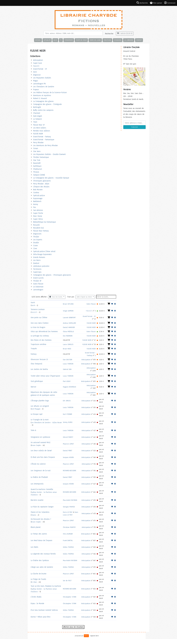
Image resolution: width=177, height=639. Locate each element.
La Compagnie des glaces (43, 101)
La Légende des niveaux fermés (43, 554)
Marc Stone (37, 216)
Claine (33, 515)
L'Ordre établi (36, 597)
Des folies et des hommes (41, 340)
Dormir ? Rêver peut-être (40, 617)
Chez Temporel (36, 363)
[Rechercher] (73, 33)
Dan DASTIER (67, 359)
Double (36, 242)
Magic (35, 80)
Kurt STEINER (67, 414)
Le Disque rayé (36, 414)
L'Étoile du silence (38, 464)
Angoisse (37, 75)
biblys (86, 636)
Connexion (170, 2)
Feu (34, 207)
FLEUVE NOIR (38, 133)
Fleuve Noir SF (39, 125)
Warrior (33, 387)
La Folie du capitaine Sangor (42, 506)
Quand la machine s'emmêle (42, 489)
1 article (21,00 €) (124, 33)
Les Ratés (34, 547)
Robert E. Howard (40, 98)
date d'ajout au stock (84, 297)
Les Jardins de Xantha (39, 369)
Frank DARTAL (68, 540)
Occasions (117, 40)
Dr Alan (34, 582)
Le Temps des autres (39, 534)
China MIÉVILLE (68, 331)
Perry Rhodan (38, 142)
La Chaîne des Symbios (40, 560)
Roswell (36, 225)
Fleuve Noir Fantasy (41, 231)
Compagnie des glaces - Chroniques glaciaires (52, 275)
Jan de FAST (67, 580)
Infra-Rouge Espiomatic (42, 254)
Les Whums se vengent (40, 406)
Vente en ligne (95, 40)
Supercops (37, 272)
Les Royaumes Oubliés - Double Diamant (49, 154)
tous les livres (56, 297)
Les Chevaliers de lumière (43, 86)
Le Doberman (38, 286)
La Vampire (37, 119)
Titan (35, 122)
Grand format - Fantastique (43, 139)
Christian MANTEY (69, 527)
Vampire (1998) (39, 175)
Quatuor (36, 263)
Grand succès (38, 278)
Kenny (35, 204)
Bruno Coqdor (36, 445)
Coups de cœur (81, 40)
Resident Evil (38, 228)
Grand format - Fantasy (42, 136)
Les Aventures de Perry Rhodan (45, 145)
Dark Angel (37, 116)
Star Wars (37, 151)
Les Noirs (37, 260)
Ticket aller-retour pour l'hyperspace (45, 376)
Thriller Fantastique (41, 157)
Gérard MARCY (68, 437)
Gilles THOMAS (68, 547)
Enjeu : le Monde (37, 603)
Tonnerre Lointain (38, 309)
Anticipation (38, 60)
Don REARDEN (67, 336)
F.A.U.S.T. (36, 66)
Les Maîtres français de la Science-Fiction (50, 92)
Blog (55, 40)
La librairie (128, 40)
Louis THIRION (68, 364)
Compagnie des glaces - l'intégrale (47, 104)
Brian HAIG (67, 349)
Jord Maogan (35, 409)
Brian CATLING (68, 304)
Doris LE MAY (68, 512)
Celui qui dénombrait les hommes (44, 331)
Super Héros (38, 219)
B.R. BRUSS (67, 401)
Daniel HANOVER (69, 327)
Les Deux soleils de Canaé (41, 450)
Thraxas (36, 172)
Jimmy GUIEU (67, 422)
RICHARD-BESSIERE (69, 470)
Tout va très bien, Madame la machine (46, 586)
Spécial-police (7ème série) (44, 251)
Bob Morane (38, 189)
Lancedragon (38, 289)
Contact (139, 40)
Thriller (36, 236)
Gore (35, 72)
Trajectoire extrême (38, 344)
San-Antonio (38, 210)
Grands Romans (39, 257)
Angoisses (37, 233)
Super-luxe (37, 63)
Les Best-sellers (39, 128)
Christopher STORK (69, 597)
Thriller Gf (37, 281)
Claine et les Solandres (40, 512)
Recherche (109, 33)
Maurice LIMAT (68, 444)
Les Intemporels (37, 484)
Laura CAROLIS (68, 344)
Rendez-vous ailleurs (41, 130)
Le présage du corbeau (40, 336)
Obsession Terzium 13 (39, 359)
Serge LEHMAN (68, 311)
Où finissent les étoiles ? (41, 519)
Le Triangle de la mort (40, 419)
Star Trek (36, 160)
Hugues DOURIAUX (69, 387)
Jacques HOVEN (68, 457)
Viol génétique (37, 381)
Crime (35, 245)
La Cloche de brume (38, 573)
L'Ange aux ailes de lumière (42, 567)
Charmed (36, 113)
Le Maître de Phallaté (39, 477)
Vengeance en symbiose (40, 437)
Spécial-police (39, 195)
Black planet (36, 527)
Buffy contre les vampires (43, 110)
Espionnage (37, 198)
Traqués (34, 348)
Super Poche (38, 213)
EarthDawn (37, 166)
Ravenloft (37, 163)
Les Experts (37, 239)
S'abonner (134, 127)
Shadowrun (37, 169)
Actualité (47, 40)
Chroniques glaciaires (42, 181)
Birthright (37, 107)
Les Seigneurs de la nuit (41, 470)
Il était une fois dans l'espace (43, 457)
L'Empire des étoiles (41, 186)
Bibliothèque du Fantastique (44, 222)
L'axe (35, 248)
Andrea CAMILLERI (69, 323)
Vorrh (33, 302)
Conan (35, 148)
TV (61, 40)
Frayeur (36, 89)
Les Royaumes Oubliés (42, 78)
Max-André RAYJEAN (70, 500)
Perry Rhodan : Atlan (41, 183)
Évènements (69, 40)
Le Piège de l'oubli (38, 579)
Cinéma (36, 192)
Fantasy (34, 354)
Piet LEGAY (67, 381)
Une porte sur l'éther (39, 317)
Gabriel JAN (67, 369)
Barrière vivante (37, 500)
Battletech (37, 201)
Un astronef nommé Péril (40, 442)
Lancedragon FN (39, 83)
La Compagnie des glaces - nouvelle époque (51, 178)
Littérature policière (41, 266)
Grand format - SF (40, 69)
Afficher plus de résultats (73, 627)
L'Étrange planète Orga (40, 400)
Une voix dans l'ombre (39, 323)
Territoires (37, 269)
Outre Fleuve (38, 284)
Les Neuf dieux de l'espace (41, 540)
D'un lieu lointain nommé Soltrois (44, 610)
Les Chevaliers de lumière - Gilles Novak (46, 422)
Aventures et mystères (42, 95)
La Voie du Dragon (38, 327)
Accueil (38, 40)
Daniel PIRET (67, 450)
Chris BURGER (68, 534)
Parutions (107, 40)
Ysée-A (33, 430)
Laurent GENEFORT (69, 317)
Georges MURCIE (69, 507)
